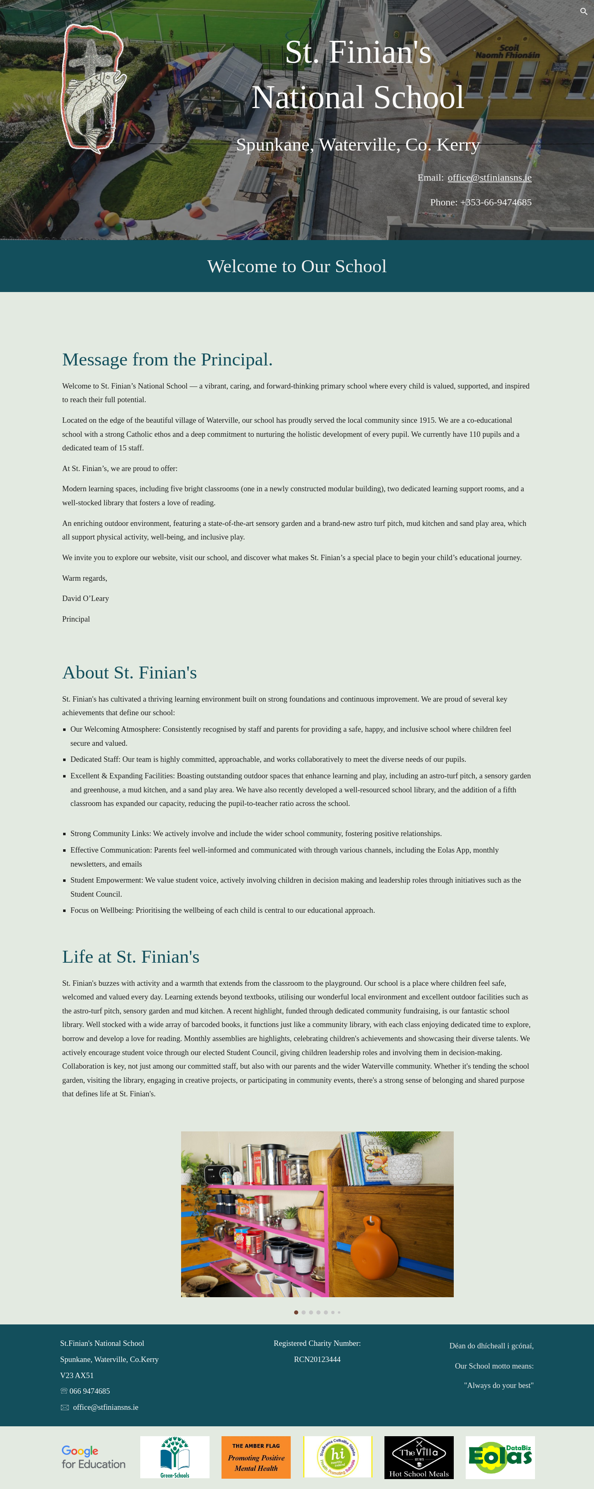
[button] (584, 11)
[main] (358, 74)
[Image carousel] (317, 1223)
